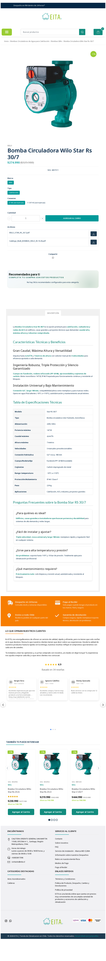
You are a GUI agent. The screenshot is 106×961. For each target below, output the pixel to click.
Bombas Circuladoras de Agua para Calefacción (29, 41)
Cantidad (11, 212)
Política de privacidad (63, 913)
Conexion (11, 198)
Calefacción (13, 192)
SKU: (49, 170)
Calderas (11, 906)
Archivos (11, 227)
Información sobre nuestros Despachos (71, 878)
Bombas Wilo (56, 41)
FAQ (56, 870)
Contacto (58, 862)
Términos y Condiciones (65, 902)
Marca (10, 178)
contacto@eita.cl (18, 885)
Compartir (53, 254)
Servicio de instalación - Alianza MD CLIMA (72, 874)
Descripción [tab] (53, 336)
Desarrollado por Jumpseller (86, 959)
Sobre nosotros (61, 866)
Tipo (9, 188)
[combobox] (53, 32)
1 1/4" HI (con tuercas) (36, 202)
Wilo (10, 182)
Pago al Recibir (61, 890)
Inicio (6, 41)
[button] (49, 843)
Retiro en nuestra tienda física (67, 882)
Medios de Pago (62, 886)
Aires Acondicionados (16, 902)
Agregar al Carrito (21, 835)
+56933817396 (17, 881)
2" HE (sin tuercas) (16, 202)
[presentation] (7, 791)
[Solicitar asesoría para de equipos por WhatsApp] (53, 309)
